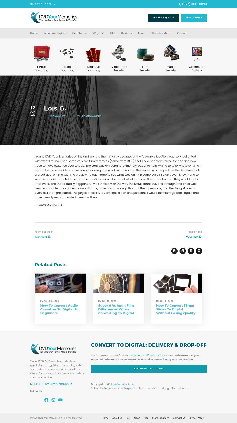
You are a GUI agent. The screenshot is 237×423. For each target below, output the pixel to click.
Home (34, 33)
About (142, 33)
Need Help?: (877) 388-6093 (51, 384)
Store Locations (161, 33)
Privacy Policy (196, 418)
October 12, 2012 (61, 116)
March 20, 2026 (49, 301)
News (137, 418)
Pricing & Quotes (163, 17)
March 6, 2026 (164, 301)
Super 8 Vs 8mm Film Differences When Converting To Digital (116, 309)
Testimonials (91, 116)
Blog (146, 418)
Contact (182, 33)
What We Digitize (55, 33)
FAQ (112, 33)
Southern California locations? (150, 355)
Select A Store (41, 4)
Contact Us (179, 418)
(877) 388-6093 (192, 4)
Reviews (126, 33)
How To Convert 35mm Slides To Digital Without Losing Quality (175, 309)
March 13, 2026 (107, 301)
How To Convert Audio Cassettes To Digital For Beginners (60, 309)
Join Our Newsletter (122, 384)
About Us (117, 418)
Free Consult (194, 17)
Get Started (79, 33)
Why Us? (98, 33)
